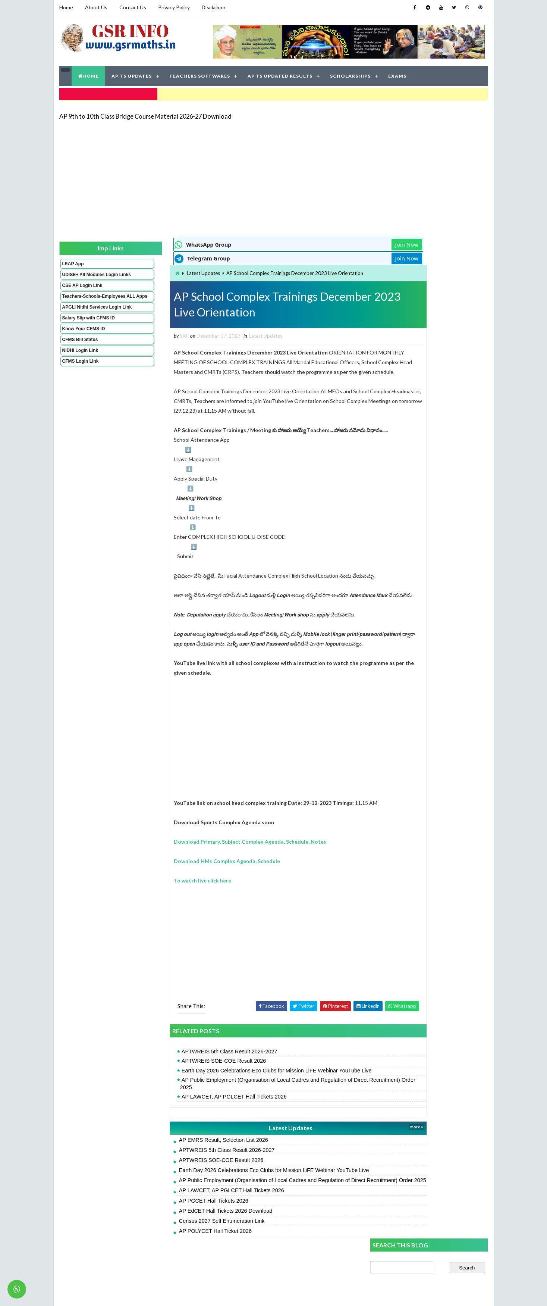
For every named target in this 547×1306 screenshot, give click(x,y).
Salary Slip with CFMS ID (88, 331)
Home (66, 7)
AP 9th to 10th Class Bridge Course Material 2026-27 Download (145, 113)
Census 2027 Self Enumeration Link (180, 1247)
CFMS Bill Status (80, 353)
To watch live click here (161, 899)
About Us (96, 7)
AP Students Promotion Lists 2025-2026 (418, 487)
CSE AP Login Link (82, 288)
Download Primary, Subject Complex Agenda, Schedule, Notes (208, 860)
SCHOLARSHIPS (350, 74)
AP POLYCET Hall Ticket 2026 (173, 1257)
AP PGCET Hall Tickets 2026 (172, 1227)
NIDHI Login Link (80, 363)
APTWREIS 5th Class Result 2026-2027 (188, 1071)
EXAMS (398, 74)
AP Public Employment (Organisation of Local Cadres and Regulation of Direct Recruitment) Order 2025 (248, 1102)
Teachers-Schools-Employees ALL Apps (84, 302)
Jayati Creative (238, 1293)
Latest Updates (162, 271)
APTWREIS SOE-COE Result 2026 (182, 1080)
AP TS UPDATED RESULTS (280, 74)
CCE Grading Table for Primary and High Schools (426, 527)
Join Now (343, 242)
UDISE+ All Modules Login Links (83, 275)
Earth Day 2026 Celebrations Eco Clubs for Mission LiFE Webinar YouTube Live (235, 1089)
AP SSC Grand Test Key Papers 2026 (414, 560)
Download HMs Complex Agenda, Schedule (185, 880)
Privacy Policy (174, 7)
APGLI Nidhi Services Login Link (85, 318)
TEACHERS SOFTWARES (200, 74)
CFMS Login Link (80, 374)
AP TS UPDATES (132, 74)
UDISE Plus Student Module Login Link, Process (426, 453)
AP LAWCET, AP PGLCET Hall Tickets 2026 (192, 1115)
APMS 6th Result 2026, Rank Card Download (423, 406)
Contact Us (132, 7)
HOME (88, 74)
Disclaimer (214, 7)
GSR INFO (129, 1293)
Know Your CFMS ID (83, 342)
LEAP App (73, 261)
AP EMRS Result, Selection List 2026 (181, 1159)
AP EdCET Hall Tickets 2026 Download (184, 1237)
